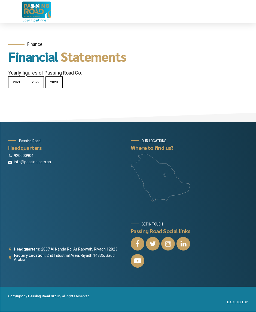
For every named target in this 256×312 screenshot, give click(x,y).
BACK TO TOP (237, 302)
